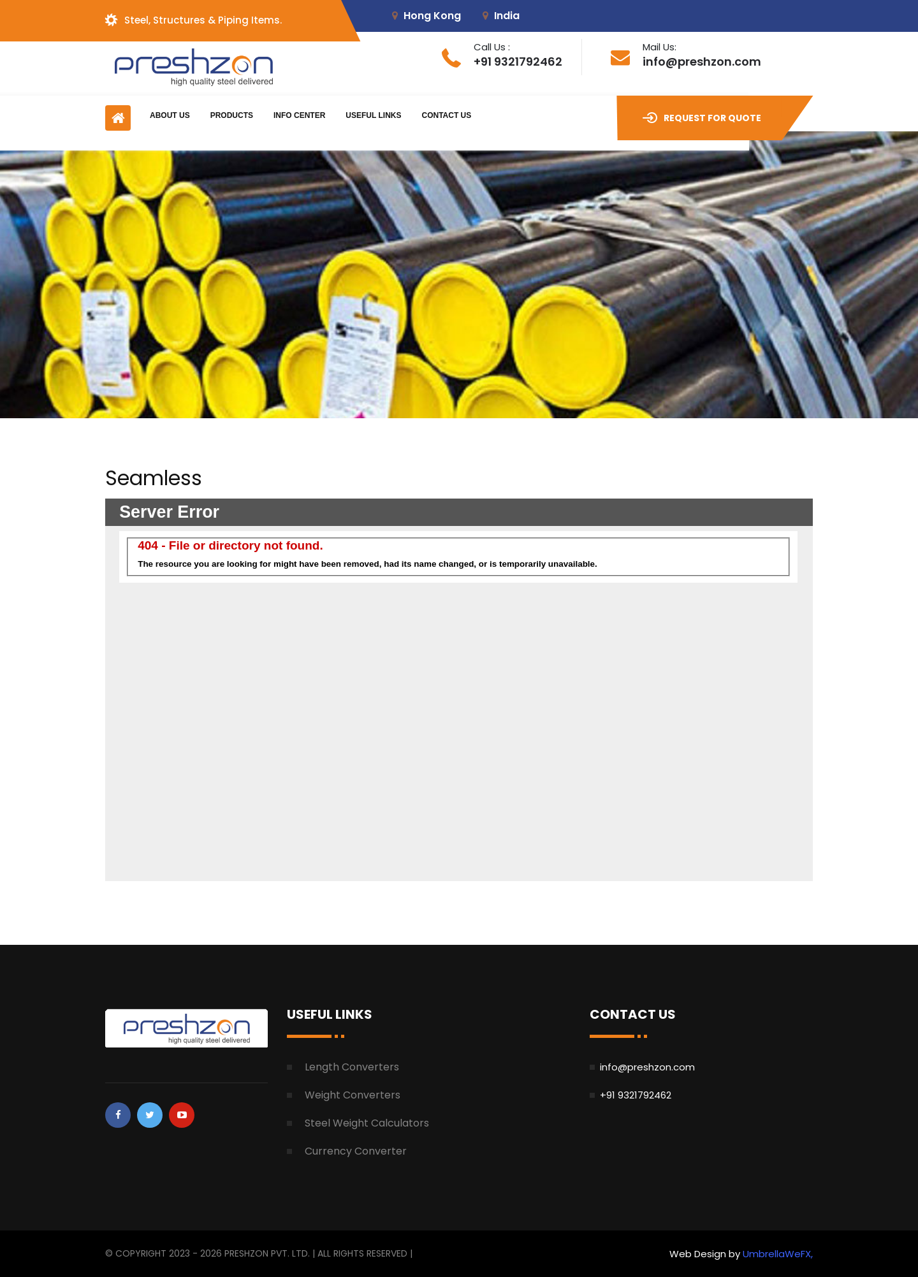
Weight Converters (352, 1095)
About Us (170, 115)
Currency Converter (356, 1151)
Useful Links (373, 115)
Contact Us (446, 115)
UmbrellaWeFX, (778, 1253)
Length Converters (352, 1067)
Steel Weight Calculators (367, 1123)
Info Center (299, 115)
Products (231, 115)
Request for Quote (702, 118)
